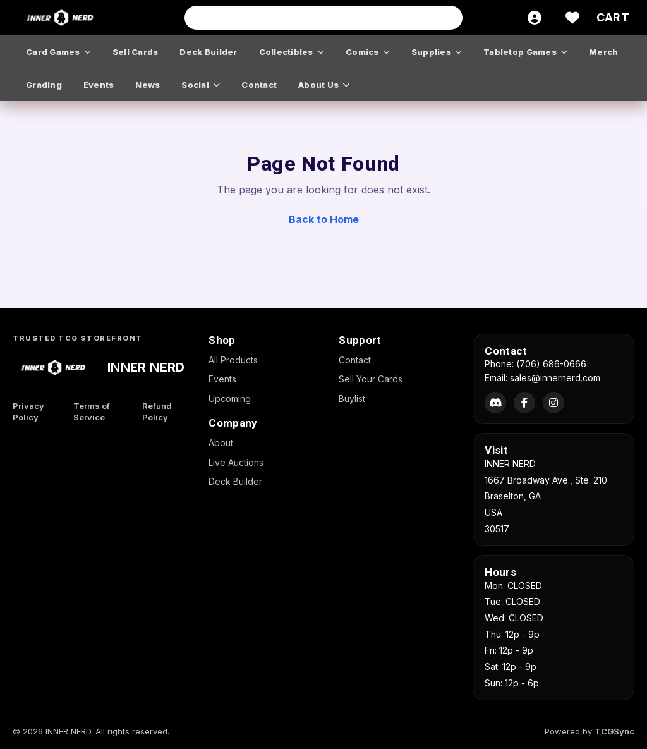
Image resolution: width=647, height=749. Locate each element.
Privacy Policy (28, 412)
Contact (355, 360)
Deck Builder (235, 481)
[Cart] (612, 18)
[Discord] (495, 402)
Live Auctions (236, 462)
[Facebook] (524, 402)
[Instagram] (553, 402)
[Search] (449, 18)
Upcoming (230, 398)
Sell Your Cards (370, 379)
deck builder (208, 52)
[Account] (534, 18)
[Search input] (323, 18)
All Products (233, 360)
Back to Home (324, 219)
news (147, 85)
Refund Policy (157, 412)
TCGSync (614, 731)
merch (603, 52)
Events (222, 379)
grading (44, 85)
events (98, 85)
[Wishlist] (572, 18)
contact (259, 85)
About (221, 442)
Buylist (352, 398)
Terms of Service (91, 412)
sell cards (135, 52)
